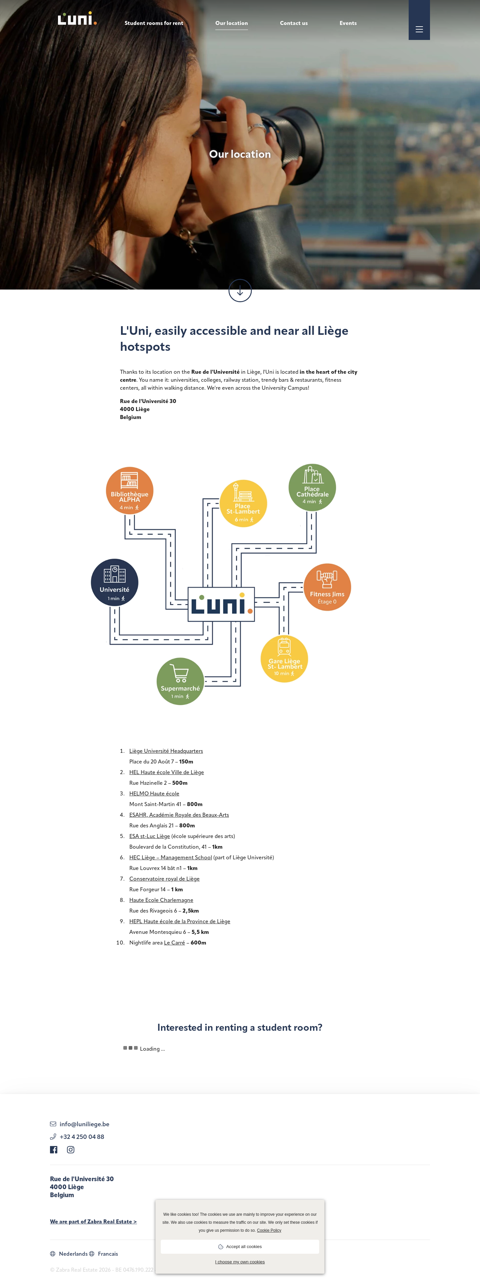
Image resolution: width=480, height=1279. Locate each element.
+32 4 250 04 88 (77, 1137)
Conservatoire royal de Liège (164, 879)
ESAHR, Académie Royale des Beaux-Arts (179, 815)
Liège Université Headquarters (166, 751)
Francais (103, 1254)
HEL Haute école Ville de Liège (166, 772)
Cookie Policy (269, 1230)
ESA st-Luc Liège (149, 836)
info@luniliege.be (79, 1124)
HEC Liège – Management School (170, 857)
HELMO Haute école (154, 793)
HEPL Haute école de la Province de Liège (179, 921)
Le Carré (174, 943)
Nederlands (69, 1254)
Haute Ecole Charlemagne (161, 900)
